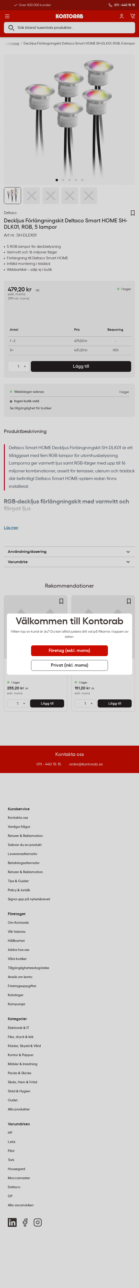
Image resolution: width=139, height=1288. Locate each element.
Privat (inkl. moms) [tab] (69, 665)
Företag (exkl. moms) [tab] (69, 651)
